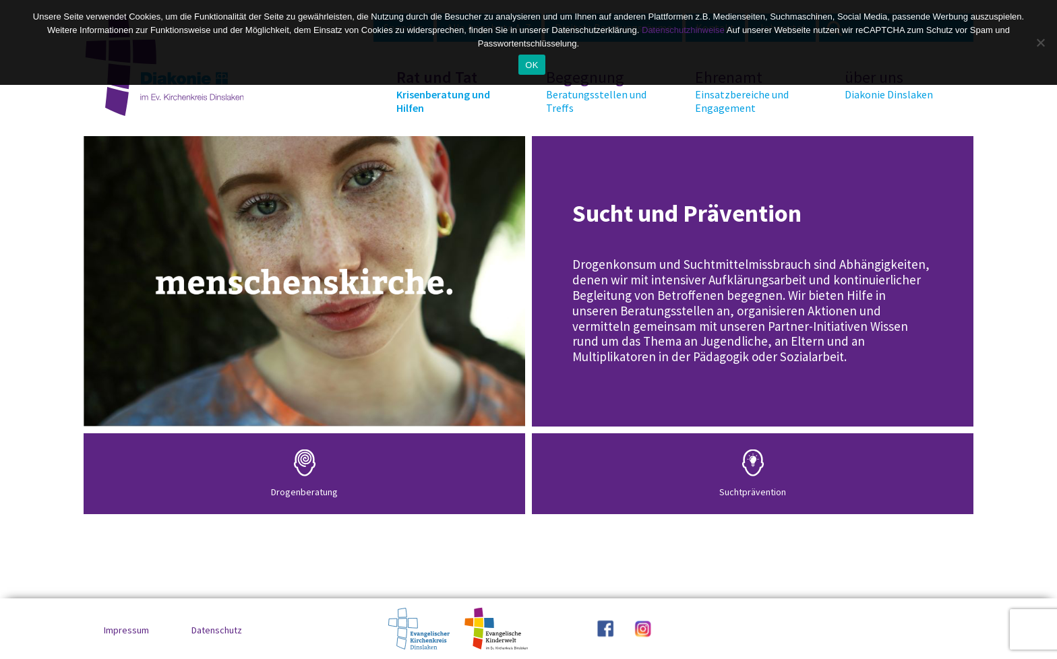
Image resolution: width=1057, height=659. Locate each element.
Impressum (126, 630)
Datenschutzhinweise (683, 30)
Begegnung (596, 91)
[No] (1040, 42)
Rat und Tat (446, 91)
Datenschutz (216, 630)
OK (531, 65)
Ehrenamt (745, 91)
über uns (895, 84)
